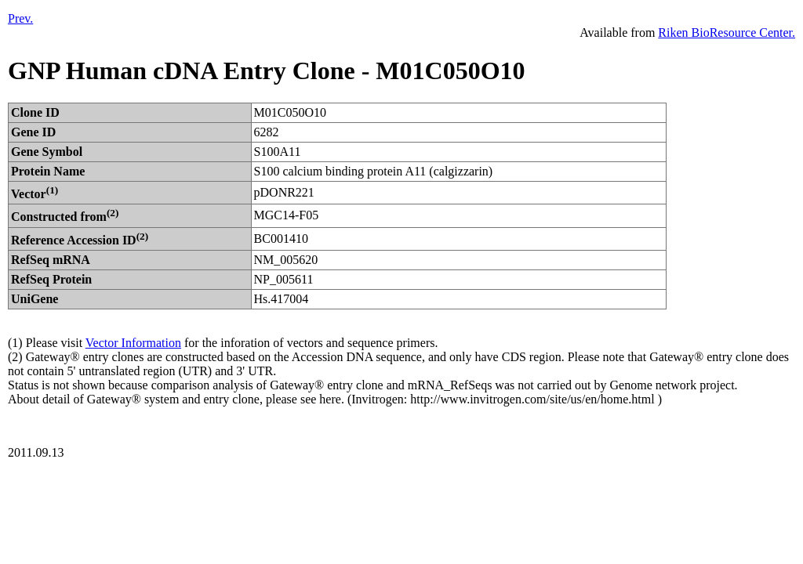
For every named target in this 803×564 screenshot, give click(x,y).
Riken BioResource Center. (726, 32)
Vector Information (133, 342)
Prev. (20, 18)
